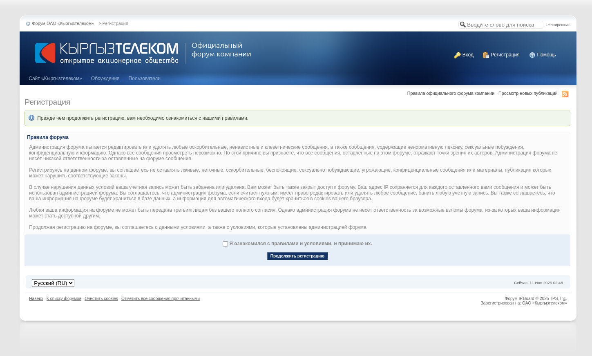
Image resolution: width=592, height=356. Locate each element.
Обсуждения (105, 78)
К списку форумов (64, 298)
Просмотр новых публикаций (528, 93)
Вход (463, 55)
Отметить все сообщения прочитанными (160, 298)
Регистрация (501, 55)
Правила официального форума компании (450, 93)
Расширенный (557, 25)
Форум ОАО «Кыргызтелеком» (63, 23)
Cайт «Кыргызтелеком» (55, 78)
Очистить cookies (101, 298)
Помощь (542, 55)
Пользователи (145, 78)
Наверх (36, 298)
